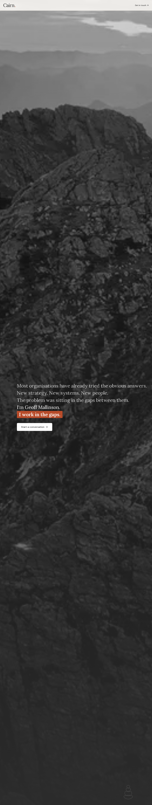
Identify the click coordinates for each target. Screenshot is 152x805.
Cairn (9, 5)
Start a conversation (34, 427)
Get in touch (142, 5)
